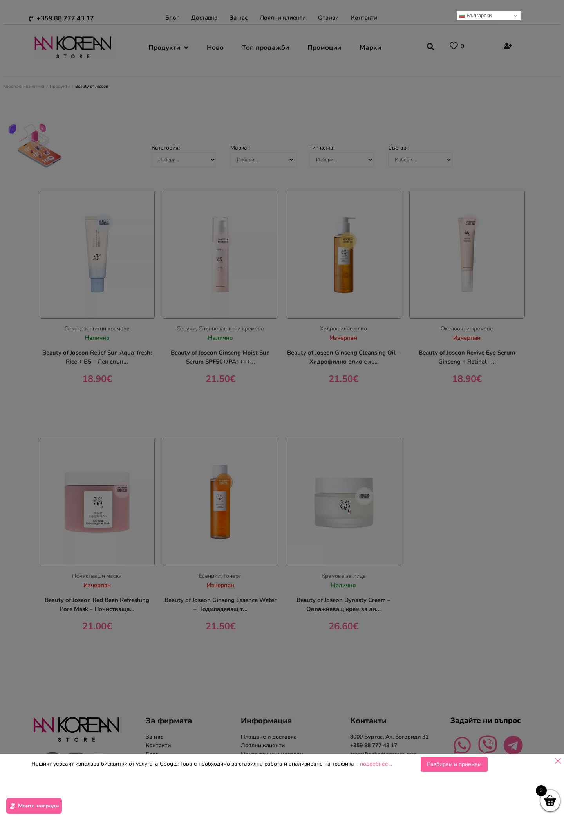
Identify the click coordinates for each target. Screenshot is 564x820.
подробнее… (376, 797)
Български (475, 16)
